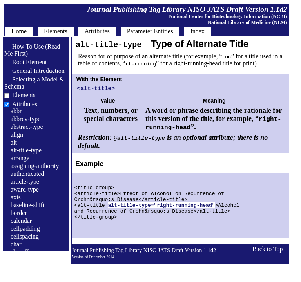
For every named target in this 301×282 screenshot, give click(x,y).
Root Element (25, 62)
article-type (25, 181)
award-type (25, 189)
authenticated (27, 173)
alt (14, 142)
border (19, 213)
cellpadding (25, 228)
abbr (16, 111)
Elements (24, 95)
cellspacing (25, 236)
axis (16, 197)
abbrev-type (25, 119)
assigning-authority (35, 166)
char (16, 244)
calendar (21, 220)
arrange (20, 158)
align (17, 134)
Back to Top (267, 262)
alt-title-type (26, 150)
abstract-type (27, 126)
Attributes (24, 104)
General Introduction (34, 70)
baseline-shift (27, 205)
